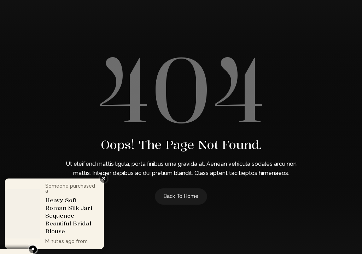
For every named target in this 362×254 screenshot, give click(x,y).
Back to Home (181, 196)
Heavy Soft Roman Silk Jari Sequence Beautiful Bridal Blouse (68, 215)
